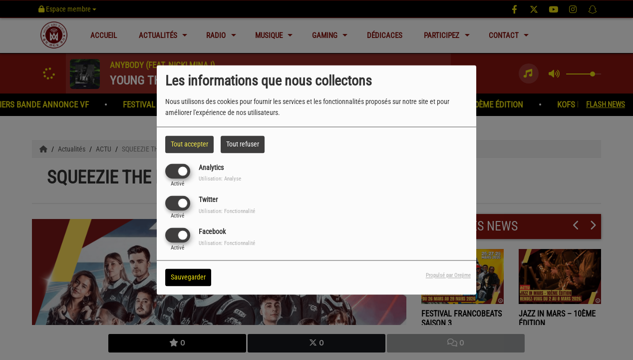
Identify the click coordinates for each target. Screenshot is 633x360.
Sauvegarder (188, 278)
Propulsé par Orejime (448, 275)
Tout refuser (242, 144)
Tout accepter (189, 144)
